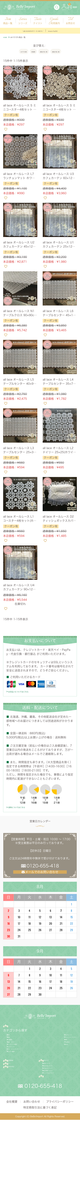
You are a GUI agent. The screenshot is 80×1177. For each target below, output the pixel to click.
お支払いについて (55, 1113)
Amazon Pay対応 (67, 30)
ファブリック (16, 1075)
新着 (52, 1058)
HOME (7, 38)
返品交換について (55, 1119)
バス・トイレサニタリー (23, 1080)
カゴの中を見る (20, 1112)
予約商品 (54, 1064)
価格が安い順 (45, 53)
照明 (11, 1053)
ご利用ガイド (55, 1097)
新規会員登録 (18, 1097)
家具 (11, 1048)
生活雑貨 (14, 1058)
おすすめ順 (12, 53)
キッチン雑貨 (16, 1086)
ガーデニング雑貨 (19, 1069)
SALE (52, 1069)
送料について (52, 1103)
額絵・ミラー (16, 1064)
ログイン (15, 1104)
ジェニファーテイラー (63, 1053)
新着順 (28, 53)
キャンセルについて (56, 1124)
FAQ (49, 1132)
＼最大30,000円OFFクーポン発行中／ (26, 30)
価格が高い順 (66, 53)
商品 (12, 1036)
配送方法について (55, 1108)
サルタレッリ (57, 1048)
